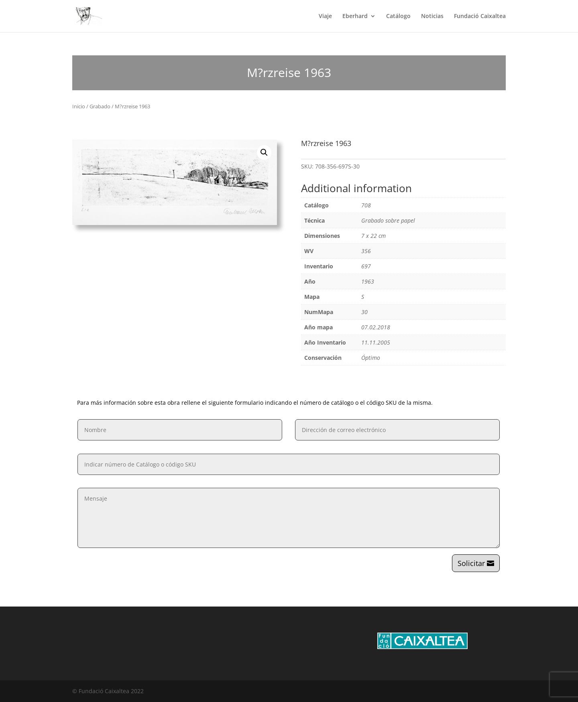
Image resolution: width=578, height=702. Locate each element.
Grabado (100, 106)
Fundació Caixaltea (480, 16)
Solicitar (471, 563)
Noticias (432, 16)
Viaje (325, 16)
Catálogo (398, 16)
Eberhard (355, 16)
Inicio (78, 106)
